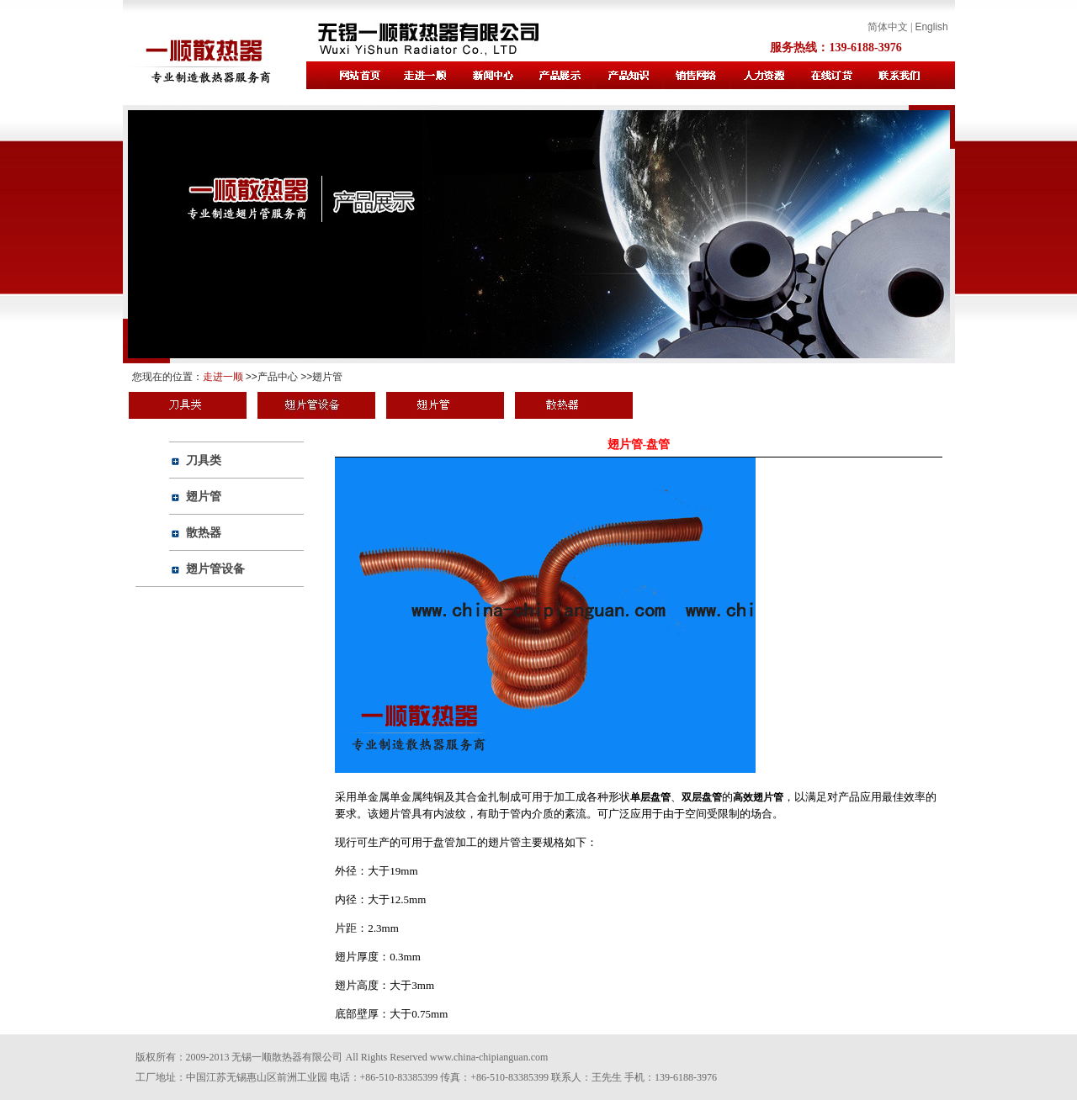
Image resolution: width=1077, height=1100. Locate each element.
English (931, 27)
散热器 (203, 532)
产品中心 (277, 377)
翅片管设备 (215, 568)
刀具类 (203, 460)
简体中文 (887, 27)
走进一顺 (223, 377)
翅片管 (327, 377)
